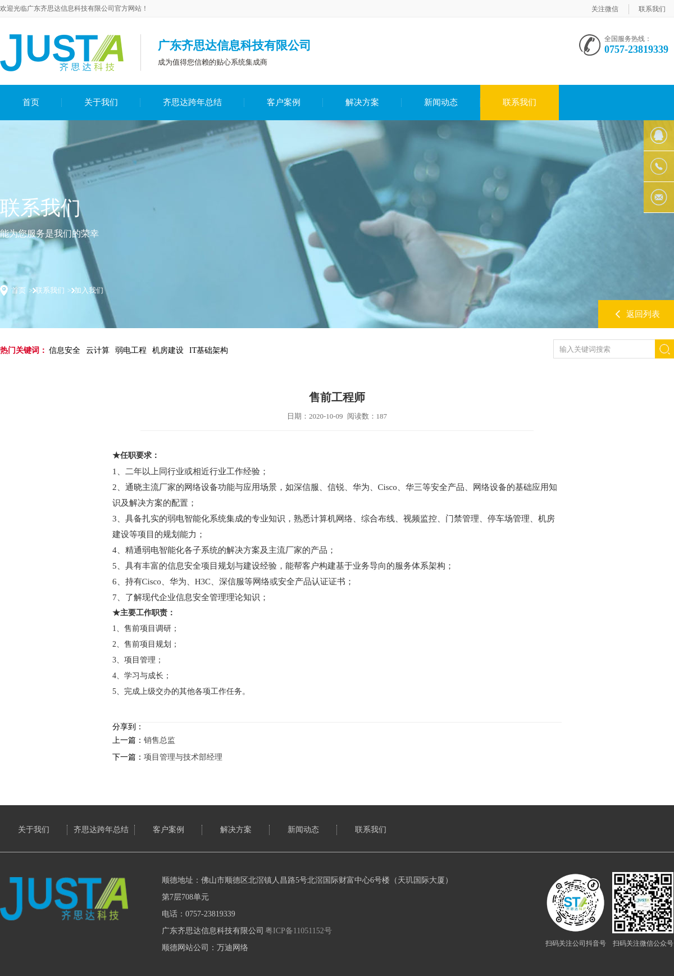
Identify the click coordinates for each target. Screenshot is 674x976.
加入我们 (88, 290)
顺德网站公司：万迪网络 (205, 947)
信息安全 (64, 350)
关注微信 (604, 9)
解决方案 (362, 102)
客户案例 (283, 102)
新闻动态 (441, 102)
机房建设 (168, 350)
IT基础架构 (208, 350)
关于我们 (101, 102)
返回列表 (643, 314)
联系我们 (652, 9)
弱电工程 (131, 350)
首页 (30, 102)
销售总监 (159, 740)
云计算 (98, 350)
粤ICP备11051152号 (298, 931)
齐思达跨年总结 (192, 102)
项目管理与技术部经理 (183, 757)
